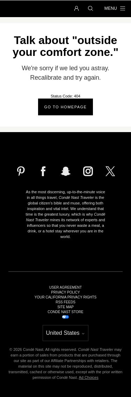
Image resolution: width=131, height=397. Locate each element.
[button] (76, 8)
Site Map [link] (65, 307)
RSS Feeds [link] (65, 302)
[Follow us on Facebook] (43, 171)
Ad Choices (88, 377)
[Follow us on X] (110, 171)
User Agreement (65, 287)
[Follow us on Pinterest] (21, 171)
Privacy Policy (65, 292)
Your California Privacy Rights (65, 297)
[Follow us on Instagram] (88, 171)
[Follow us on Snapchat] (65, 171)
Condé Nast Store (65, 312)
